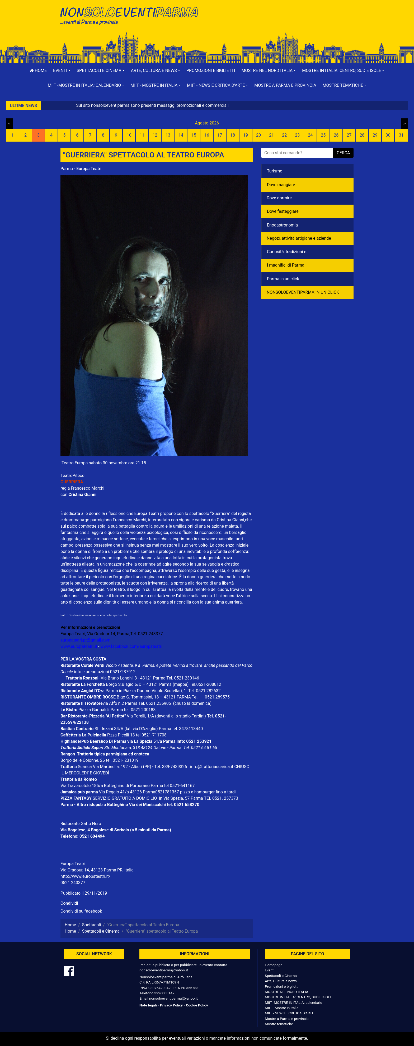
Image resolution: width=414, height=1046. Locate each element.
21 (271, 135)
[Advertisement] (282, 21)
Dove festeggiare (283, 211)
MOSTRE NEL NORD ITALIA (286, 992)
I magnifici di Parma (285, 265)
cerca (343, 152)
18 (232, 135)
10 (129, 135)
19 (245, 135)
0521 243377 (72, 882)
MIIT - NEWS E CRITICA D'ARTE (289, 1013)
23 (297, 135)
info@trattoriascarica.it (211, 766)
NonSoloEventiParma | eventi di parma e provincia (131, 15)
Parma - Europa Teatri (80, 168)
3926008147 (164, 993)
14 (180, 135)
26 (336, 135)
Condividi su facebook (81, 911)
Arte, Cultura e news (281, 981)
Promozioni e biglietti (210, 70)
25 (323, 135)
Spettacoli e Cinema (281, 975)
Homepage (273, 965)
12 (155, 135)
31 (401, 135)
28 (362, 135)
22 (284, 135)
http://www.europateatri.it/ (85, 876)
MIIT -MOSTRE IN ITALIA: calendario (293, 1002)
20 (258, 135)
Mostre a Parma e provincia (285, 85)
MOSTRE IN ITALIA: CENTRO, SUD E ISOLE (298, 997)
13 (168, 135)
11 (142, 135)
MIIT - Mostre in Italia (281, 1008)
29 (375, 135)
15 (193, 135)
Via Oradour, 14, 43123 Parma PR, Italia (97, 870)
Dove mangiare (281, 184)
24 (310, 135)
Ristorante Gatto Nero (80, 823)
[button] (62, 70)
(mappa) (181, 684)
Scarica (85, 766)
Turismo (274, 170)
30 (387, 135)
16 (206, 135)
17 (219, 135)
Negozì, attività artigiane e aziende (299, 238)
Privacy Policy (171, 1005)
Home (38, 70)
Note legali (148, 1005)
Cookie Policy (197, 1005)
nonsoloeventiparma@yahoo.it (163, 970)
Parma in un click (283, 278)
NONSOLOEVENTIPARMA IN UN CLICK (303, 292)
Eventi (270, 970)
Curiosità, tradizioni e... (288, 251)
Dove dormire (279, 197)
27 (349, 135)
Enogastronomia (282, 225)
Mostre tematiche (279, 1024)
